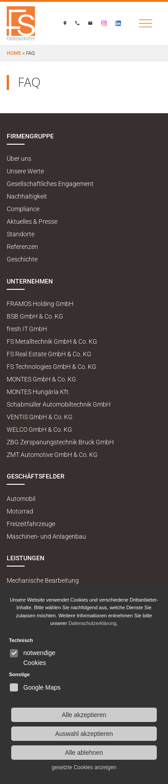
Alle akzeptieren (84, 714)
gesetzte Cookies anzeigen (84, 767)
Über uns (19, 159)
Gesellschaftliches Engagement (50, 184)
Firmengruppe (30, 136)
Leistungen (25, 558)
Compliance (23, 209)
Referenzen (22, 247)
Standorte (20, 234)
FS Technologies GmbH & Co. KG (51, 367)
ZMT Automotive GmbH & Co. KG (52, 455)
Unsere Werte (25, 171)
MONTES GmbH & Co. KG (41, 379)
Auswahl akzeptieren (84, 733)
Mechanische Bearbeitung (43, 581)
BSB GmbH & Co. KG (35, 316)
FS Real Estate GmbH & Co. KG (49, 354)
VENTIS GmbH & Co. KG (40, 417)
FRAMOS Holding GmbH (40, 304)
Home (14, 53)
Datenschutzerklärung (92, 623)
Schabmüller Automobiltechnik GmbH (59, 404)
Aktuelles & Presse (32, 222)
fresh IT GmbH (27, 329)
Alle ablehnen (84, 752)
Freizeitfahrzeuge (31, 524)
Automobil (21, 499)
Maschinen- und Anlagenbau (46, 536)
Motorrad (20, 511)
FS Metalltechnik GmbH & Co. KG (52, 341)
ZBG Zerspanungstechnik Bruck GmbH (60, 442)
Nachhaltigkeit (27, 196)
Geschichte (22, 259)
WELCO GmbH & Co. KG (39, 430)
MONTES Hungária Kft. (38, 392)
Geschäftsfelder (36, 476)
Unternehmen (30, 281)
